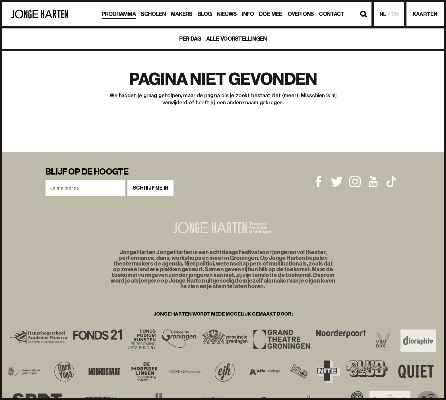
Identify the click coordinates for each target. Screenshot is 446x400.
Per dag (190, 39)
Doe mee (270, 14)
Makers (181, 14)
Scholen (153, 14)
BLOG (204, 14)
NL (382, 14)
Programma (119, 14)
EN (394, 14)
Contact (331, 14)
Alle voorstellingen (236, 39)
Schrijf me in (150, 188)
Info (248, 14)
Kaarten (425, 14)
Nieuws (227, 14)
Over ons (301, 14)
